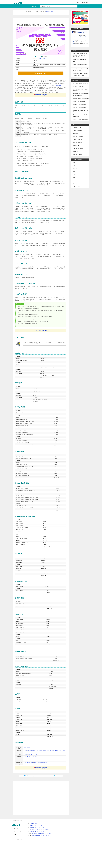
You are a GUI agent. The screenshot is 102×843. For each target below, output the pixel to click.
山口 (41, 833)
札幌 (36, 823)
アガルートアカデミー (77, 186)
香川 (45, 833)
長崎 (37, 835)
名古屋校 (25, 754)
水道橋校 (25, 750)
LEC (74, 162)
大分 (41, 835)
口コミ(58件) (44, 56)
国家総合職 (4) (76, 145)
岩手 (33, 825)
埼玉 (37, 827)
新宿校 (29, 750)
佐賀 (35, 835)
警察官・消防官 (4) (77, 151)
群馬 (35, 827)
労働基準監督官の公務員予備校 (79, 104)
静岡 (46, 829)
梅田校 (28, 756)
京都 (35, 831)
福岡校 (25, 762)
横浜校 (60, 750)
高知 (50, 833)
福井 (37, 829)
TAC (74, 177)
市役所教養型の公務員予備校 (79, 86)
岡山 (37, 833)
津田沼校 (29, 752)
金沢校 (36, 754)
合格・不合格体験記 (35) (78, 154)
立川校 (48, 750)
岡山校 (28, 758)
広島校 (25, 758)
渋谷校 (40, 750)
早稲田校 (33, 750)
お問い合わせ (16, 834)
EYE (74, 171)
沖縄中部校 (44, 762)
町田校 (56, 750)
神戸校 (36, 756)
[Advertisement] (40, 798)
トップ (38, 56)
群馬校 (32, 752)
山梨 (39, 829)
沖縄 (48, 835)
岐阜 (44, 829)
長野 (41, 829)
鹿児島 (46, 835)
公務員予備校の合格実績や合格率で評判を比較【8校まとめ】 (80, 65)
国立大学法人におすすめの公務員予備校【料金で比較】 (80, 115)
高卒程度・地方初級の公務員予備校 (80, 119)
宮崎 (43, 835)
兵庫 (39, 831)
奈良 (41, 831)
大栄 (74, 165)
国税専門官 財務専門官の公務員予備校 (81, 98)
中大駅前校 (52, 750)
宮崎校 (35, 762)
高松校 (35, 758)
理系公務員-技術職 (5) (77, 142)
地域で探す (77, 2)
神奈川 (44, 827)
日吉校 (63, 750)
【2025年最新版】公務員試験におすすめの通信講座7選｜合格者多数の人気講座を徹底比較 (81, 55)
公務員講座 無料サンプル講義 (80, 36)
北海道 (32, 823)
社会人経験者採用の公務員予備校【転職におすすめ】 (80, 90)
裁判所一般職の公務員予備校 (79, 101)
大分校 (28, 762)
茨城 (31, 827)
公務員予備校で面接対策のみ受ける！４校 (80, 60)
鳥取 (33, 833)
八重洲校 (44, 750)
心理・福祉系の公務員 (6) (78, 148)
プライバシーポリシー (50, 11)
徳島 (43, 833)
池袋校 (37, 750)
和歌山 (44, 831)
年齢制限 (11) (76, 133)
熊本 (39, 835)
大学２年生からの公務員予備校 (79, 107)
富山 (33, 829)
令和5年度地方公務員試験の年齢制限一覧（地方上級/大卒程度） (80, 74)
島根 (35, 833)
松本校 (29, 754)
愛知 (48, 829)
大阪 (37, 831)
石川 (35, 829)
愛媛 (47, 833)
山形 (39, 825)
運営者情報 (16, 828)
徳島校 (38, 758)
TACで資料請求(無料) (41, 95)
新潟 (31, 829)
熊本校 (32, 762)
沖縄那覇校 (39, 762)
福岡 (33, 835)
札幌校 (25, 747)
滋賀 (33, 831)
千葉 (39, 827)
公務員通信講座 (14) (77, 127)
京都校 (25, 756)
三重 (31, 831)
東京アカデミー (76, 168)
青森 (31, 825)
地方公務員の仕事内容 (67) (78, 136)
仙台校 (28, 747)
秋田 (37, 825)
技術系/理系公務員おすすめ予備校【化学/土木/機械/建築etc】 (81, 94)
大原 (74, 174)
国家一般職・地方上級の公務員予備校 (80, 83)
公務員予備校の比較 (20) (78, 130)
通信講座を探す (85, 2)
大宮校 (25, 752)
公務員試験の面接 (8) (77, 139)
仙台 (35, 825)
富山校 (32, 754)
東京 (41, 827)
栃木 (33, 827)
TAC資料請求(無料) (49, 73)
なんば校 (32, 756)
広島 (39, 833)
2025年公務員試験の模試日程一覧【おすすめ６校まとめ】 (81, 69)
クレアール (75, 180)
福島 (41, 825)
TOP (18, 820)
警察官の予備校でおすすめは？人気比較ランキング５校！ (80, 111)
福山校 (32, 758)
